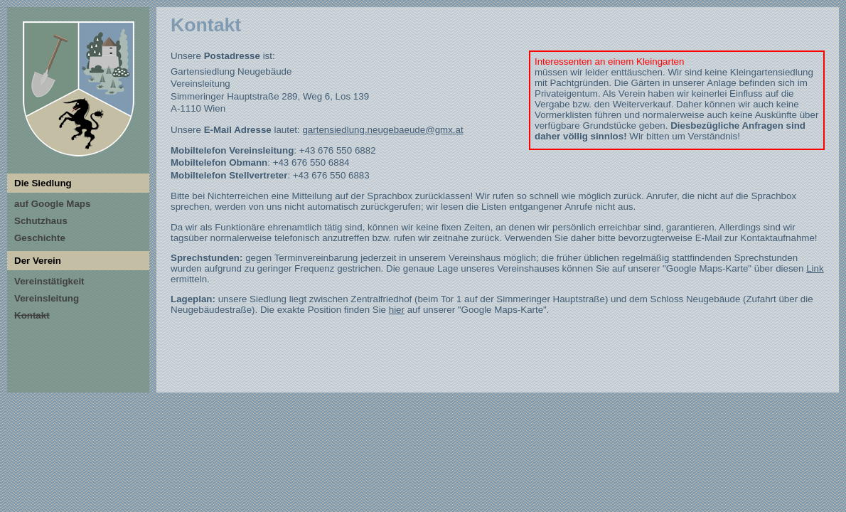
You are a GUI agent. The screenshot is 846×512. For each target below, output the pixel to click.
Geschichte (39, 238)
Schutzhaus (41, 220)
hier (397, 309)
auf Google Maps (52, 203)
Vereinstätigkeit (49, 281)
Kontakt (32, 315)
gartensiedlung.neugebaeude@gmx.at (382, 129)
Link (814, 268)
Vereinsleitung (46, 298)
